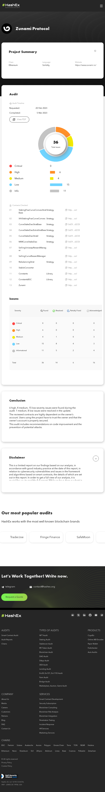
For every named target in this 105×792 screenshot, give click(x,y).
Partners (4, 716)
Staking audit (44, 640)
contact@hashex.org (42, 588)
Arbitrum (48, 751)
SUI (32, 751)
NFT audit (43, 635)
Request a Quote (15, 599)
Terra (69, 745)
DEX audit (43, 665)
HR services (44, 729)
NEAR (82, 745)
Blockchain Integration (48, 716)
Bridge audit (44, 682)
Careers (4, 708)
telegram (8, 588)
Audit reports (6, 640)
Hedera (91, 745)
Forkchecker (92, 648)
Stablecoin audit (46, 644)
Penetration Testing (47, 720)
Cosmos (72, 751)
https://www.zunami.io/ (85, 65)
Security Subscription (47, 703)
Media (4, 703)
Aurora (38, 745)
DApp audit (44, 661)
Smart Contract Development (51, 699)
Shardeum (24, 751)
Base (64, 751)
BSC (3, 745)
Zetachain (92, 751)
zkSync (39, 751)
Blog (3, 720)
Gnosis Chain (59, 745)
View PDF (21, 119)
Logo (11, 6)
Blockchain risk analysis (48, 712)
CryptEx (91, 635)
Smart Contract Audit (9, 635)
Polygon (47, 745)
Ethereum (5, 751)
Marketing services (47, 733)
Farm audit (43, 677)
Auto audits (92, 652)
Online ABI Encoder (96, 640)
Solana (19, 745)
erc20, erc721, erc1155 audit (51, 673)
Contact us (5, 729)
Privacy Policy (6, 763)
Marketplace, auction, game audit (53, 686)
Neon (14, 751)
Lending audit (45, 669)
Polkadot (81, 751)
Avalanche (29, 745)
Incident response (46, 724)
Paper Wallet (93, 644)
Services (44, 694)
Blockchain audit (46, 652)
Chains (4, 644)
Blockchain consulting (48, 708)
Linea (57, 751)
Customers (5, 712)
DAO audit (43, 656)
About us (5, 699)
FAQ (3, 724)
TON (75, 745)
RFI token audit (45, 648)
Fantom (11, 745)
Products (94, 630)
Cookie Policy (6, 766)
